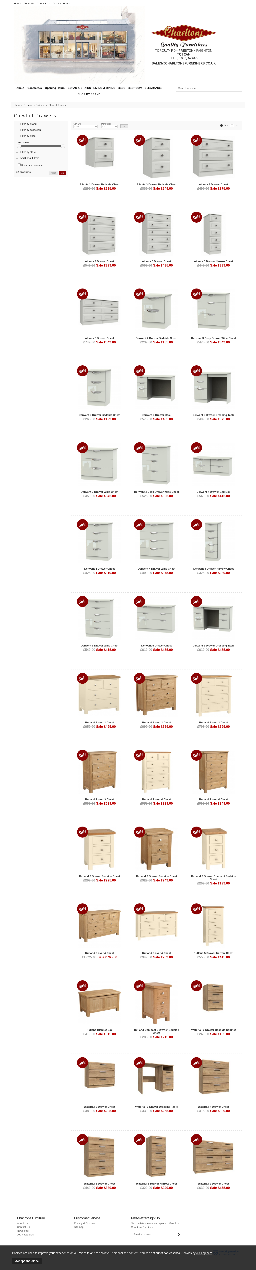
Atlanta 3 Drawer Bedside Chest (156, 184)
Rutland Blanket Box (100, 1029)
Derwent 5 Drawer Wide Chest (99, 645)
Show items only (30, 164)
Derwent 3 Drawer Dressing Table (214, 414)
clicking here (204, 1253)
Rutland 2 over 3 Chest (213, 722)
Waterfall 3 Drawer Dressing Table (156, 1106)
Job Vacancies (25, 1234)
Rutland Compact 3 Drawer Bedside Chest (156, 1031)
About (20, 87)
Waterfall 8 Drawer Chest (213, 1183)
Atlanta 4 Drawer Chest (99, 261)
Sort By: (85, 125)
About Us (29, 3)
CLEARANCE (153, 87)
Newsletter (23, 1230)
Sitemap (79, 1226)
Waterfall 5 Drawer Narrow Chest (156, 1183)
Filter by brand (28, 123)
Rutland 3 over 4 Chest (99, 953)
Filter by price (28, 135)
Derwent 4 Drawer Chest (99, 568)
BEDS (121, 87)
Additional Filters (29, 158)
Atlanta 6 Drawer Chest (99, 338)
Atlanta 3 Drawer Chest (213, 184)
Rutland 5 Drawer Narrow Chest (213, 953)
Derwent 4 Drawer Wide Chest (156, 568)
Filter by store (28, 152)
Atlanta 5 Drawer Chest (156, 261)
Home (17, 3)
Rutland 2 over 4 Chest (156, 799)
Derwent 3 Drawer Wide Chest (99, 491)
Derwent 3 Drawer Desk (156, 414)
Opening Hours (61, 3)
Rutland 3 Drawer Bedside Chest (99, 876)
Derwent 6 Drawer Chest (156, 645)
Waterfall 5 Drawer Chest (99, 1183)
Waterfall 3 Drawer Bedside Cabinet (213, 1029)
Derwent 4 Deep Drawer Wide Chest (156, 491)
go (62, 173)
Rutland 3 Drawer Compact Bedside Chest (213, 878)
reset (53, 173)
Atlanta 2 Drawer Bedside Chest (99, 184)
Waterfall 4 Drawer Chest (213, 1106)
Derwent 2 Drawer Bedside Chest (156, 338)
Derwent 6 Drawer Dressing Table (214, 645)
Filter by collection (30, 129)
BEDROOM (135, 87)
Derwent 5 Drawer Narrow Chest (213, 568)
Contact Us (43, 3)
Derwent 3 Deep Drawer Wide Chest (213, 338)
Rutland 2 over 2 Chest (99, 722)
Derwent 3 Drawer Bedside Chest (99, 414)
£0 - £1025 (23, 142)
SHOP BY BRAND (89, 94)
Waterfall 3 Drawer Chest (99, 1106)
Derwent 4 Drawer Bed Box (213, 491)
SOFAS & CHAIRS (79, 87)
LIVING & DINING (104, 87)
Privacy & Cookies (84, 1223)
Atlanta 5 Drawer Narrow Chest (213, 261)
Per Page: (109, 125)
